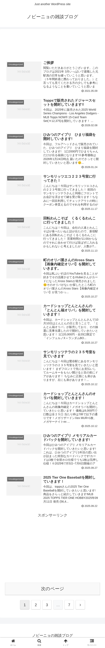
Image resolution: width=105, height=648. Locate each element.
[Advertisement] (52, 42)
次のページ (52, 589)
